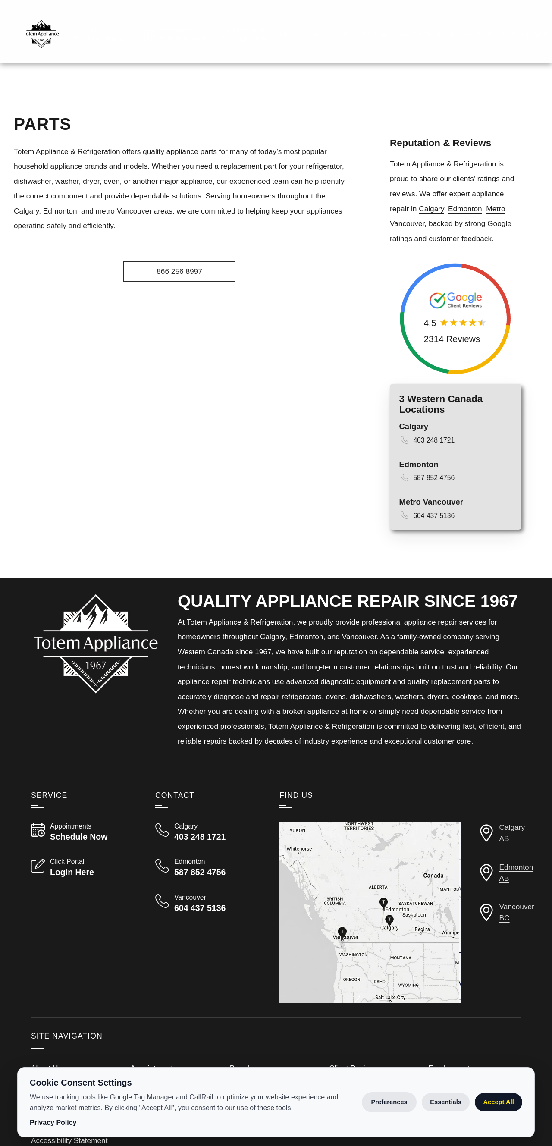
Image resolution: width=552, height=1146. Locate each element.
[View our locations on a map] (370, 935)
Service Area (427, 92)
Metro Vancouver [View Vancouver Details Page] (431, 524)
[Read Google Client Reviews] (496, 28)
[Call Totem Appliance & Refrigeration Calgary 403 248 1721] (207, 854)
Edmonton (465, 231)
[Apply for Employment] (179, 294)
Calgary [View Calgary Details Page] (413, 448)
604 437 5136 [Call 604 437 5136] (434, 538)
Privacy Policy (53, 1122)
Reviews (374, 92)
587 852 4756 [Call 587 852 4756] (434, 500)
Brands (478, 92)
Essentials (445, 1102)
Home (290, 92)
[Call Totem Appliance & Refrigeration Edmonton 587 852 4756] (207, 890)
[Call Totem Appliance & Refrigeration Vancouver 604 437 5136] (207, 926)
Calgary (431, 231)
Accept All (498, 1102)
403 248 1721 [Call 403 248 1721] (434, 462)
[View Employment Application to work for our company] (386, 28)
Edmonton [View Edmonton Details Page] (419, 486)
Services (329, 92)
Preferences (389, 1102)
